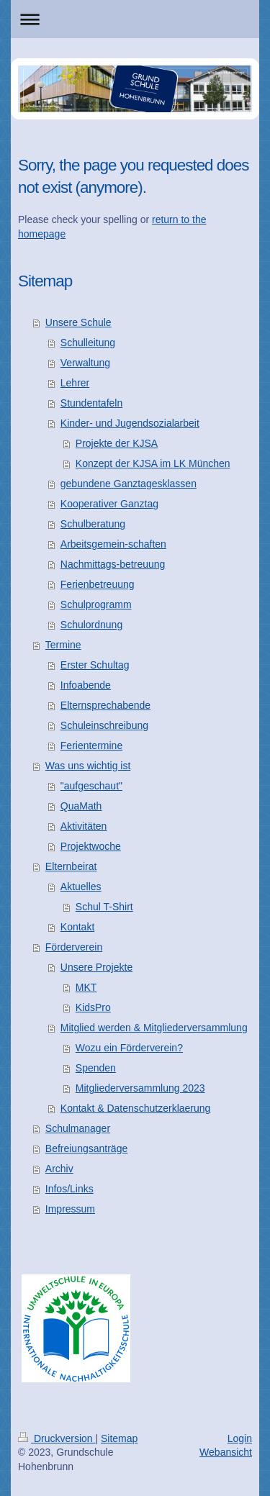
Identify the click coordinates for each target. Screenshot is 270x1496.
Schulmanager (77, 1128)
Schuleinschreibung (104, 725)
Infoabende (85, 685)
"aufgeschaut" (91, 786)
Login (240, 1438)
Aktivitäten (83, 826)
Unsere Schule (78, 322)
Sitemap (119, 1438)
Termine (63, 644)
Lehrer (74, 383)
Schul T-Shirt (104, 906)
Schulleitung (87, 342)
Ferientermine (91, 745)
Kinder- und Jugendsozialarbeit (129, 423)
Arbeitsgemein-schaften (113, 544)
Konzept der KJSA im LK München (153, 463)
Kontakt (77, 927)
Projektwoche (90, 846)
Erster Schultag (95, 665)
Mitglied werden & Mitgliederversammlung (154, 1027)
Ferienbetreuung (97, 584)
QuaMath (81, 806)
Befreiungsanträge (86, 1148)
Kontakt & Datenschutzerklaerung (135, 1108)
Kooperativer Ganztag (109, 503)
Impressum (70, 1209)
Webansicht (225, 1452)
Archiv (59, 1168)
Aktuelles (81, 886)
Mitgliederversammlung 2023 (140, 1088)
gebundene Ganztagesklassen (128, 483)
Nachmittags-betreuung (113, 564)
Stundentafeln (91, 403)
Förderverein (73, 947)
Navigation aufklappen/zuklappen (135, 19)
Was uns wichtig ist (88, 765)
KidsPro (93, 1007)
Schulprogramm (96, 604)
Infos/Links (69, 1188)
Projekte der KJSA (117, 443)
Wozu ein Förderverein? (129, 1047)
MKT (86, 987)
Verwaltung (85, 362)
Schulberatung (92, 524)
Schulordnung (91, 624)
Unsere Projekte (96, 967)
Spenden (96, 1068)
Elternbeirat (71, 866)
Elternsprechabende (105, 705)
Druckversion (56, 1438)
